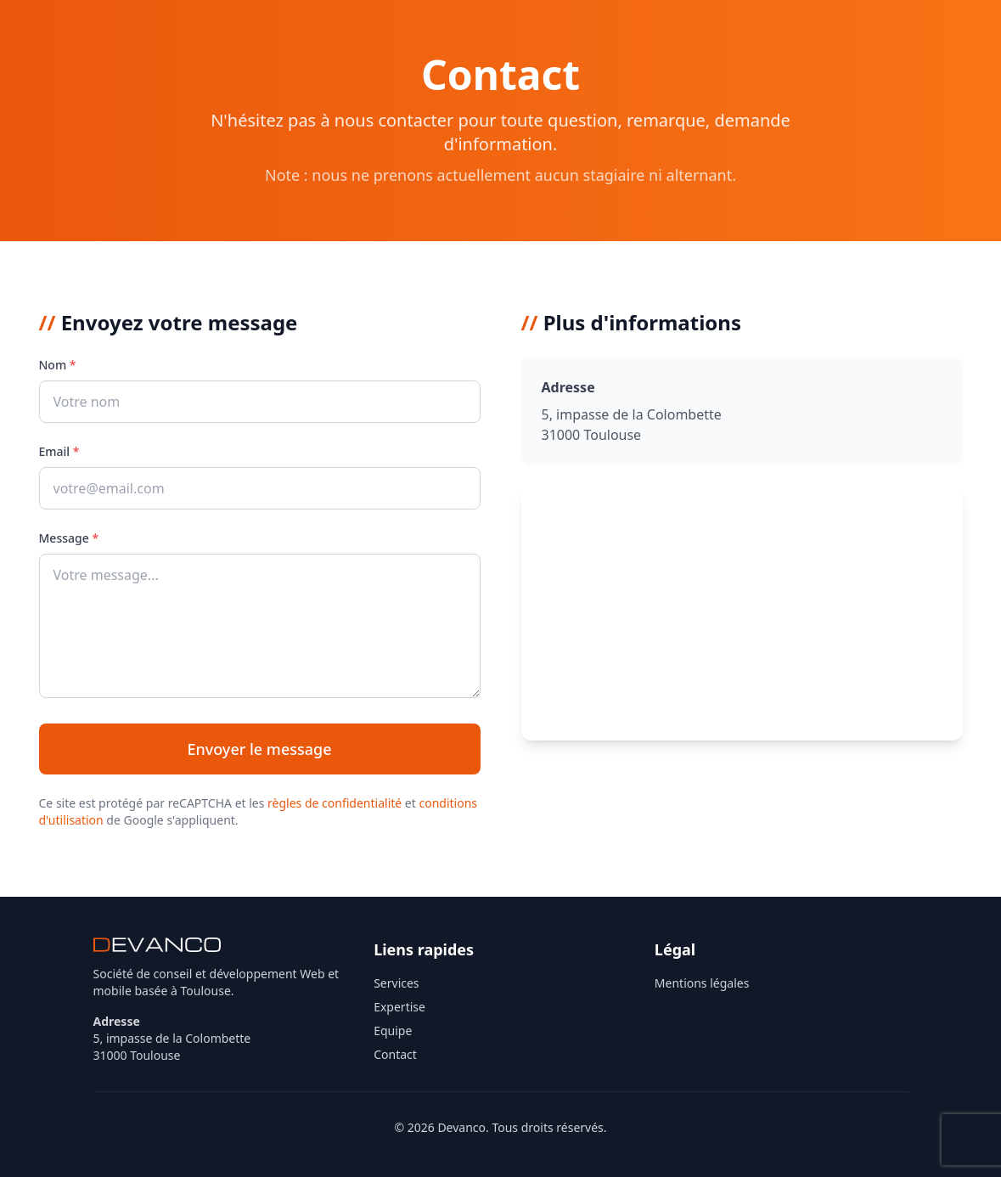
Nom (57, 365)
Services (396, 983)
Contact (395, 1054)
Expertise (399, 1007)
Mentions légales (702, 983)
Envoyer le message (259, 749)
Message (69, 538)
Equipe (393, 1030)
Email (59, 451)
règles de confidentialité (334, 803)
